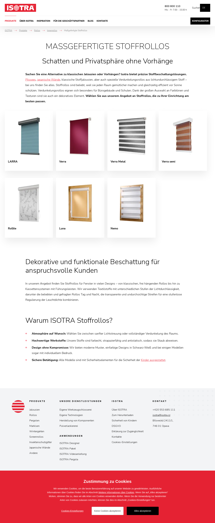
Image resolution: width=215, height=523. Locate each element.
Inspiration (43, 21)
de (203, 7)
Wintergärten (36, 433)
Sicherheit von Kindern (124, 423)
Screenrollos (36, 439)
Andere (33, 455)
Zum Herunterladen (122, 417)
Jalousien (34, 412)
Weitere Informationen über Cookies (116, 492)
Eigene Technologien (71, 417)
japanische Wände (48, 80)
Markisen (34, 428)
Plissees (30, 80)
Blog (90, 21)
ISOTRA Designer (69, 445)
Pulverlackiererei (69, 428)
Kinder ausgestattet (153, 362)
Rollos (33, 417)
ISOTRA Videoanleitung (73, 456)
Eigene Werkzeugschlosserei (76, 412)
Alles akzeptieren (142, 511)
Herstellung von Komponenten (77, 423)
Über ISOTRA (26, 21)
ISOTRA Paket (68, 451)
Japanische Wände (39, 450)
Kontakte (102, 21)
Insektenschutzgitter (40, 444)
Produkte (10, 21)
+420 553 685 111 (164, 412)
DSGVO (116, 428)
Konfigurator (200, 21)
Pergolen (34, 423)
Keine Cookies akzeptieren (107, 511)
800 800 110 (168, 6)
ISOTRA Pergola (69, 461)
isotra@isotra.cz (161, 417)
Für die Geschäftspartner (69, 21)
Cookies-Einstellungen (124, 444)
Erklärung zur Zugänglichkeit (127, 433)
